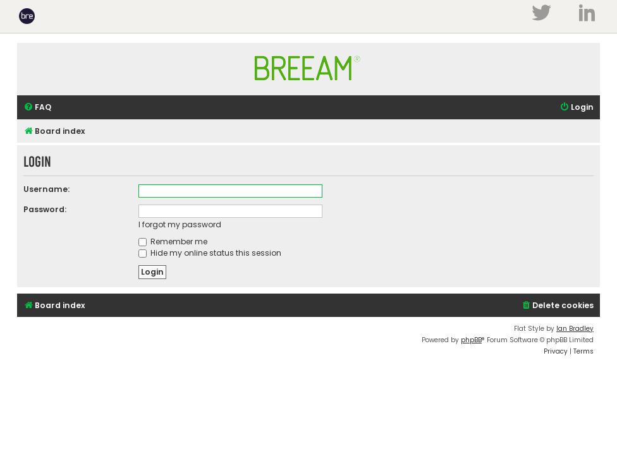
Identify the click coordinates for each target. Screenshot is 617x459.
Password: (44, 209)
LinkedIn (587, 12)
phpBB (471, 340)
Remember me (172, 241)
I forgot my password (179, 224)
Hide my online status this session (209, 252)
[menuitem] (37, 107)
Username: (46, 189)
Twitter (541, 12)
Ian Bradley (575, 328)
